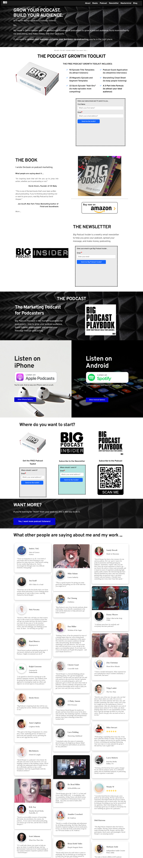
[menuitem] (88, 3)
